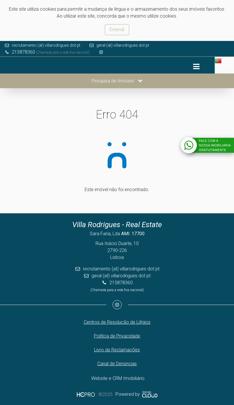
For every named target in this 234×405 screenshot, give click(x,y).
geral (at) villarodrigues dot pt (122, 45)
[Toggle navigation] (196, 67)
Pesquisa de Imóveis (117, 81)
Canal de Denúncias (117, 363)
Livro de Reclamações (117, 350)
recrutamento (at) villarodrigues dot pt (46, 45)
